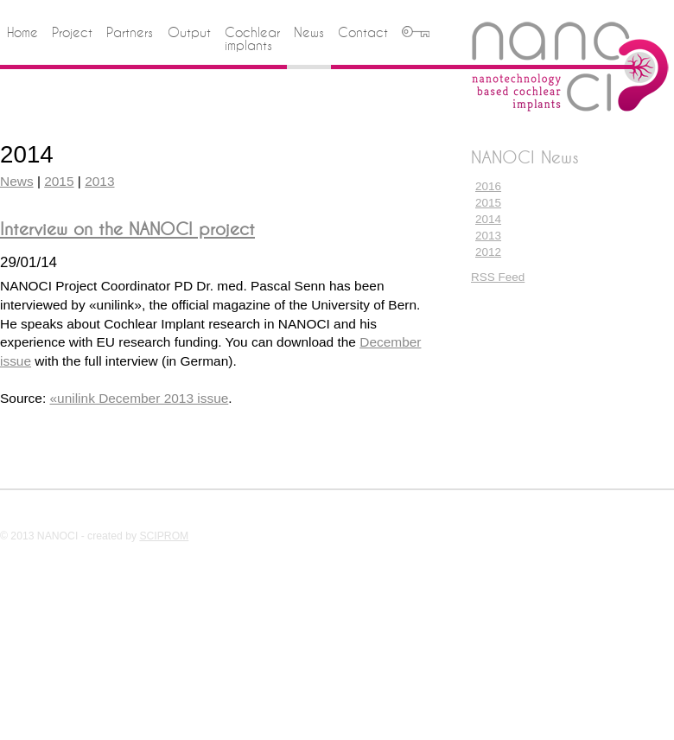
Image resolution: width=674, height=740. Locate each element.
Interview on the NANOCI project (127, 229)
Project (72, 33)
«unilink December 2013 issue (139, 398)
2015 (488, 202)
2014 (488, 219)
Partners (129, 33)
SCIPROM (163, 536)
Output (189, 33)
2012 (488, 252)
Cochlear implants (252, 39)
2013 (488, 235)
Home (22, 33)
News (309, 33)
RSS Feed (498, 277)
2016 (488, 186)
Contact (363, 33)
